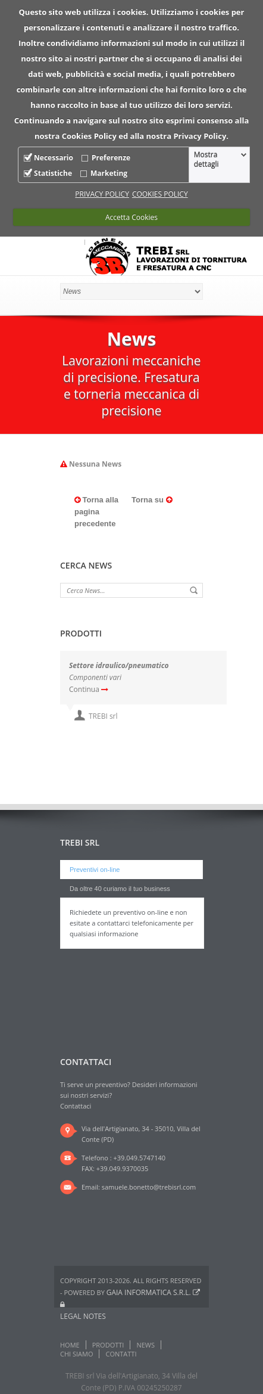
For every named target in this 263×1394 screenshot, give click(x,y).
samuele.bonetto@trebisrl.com (149, 1186)
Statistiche (53, 173)
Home (70, 1344)
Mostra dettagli (206, 159)
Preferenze (111, 158)
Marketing (108, 173)
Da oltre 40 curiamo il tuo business (120, 888)
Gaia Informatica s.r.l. (153, 1292)
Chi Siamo (76, 1353)
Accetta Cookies (131, 217)
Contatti (120, 1353)
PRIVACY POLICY (102, 194)
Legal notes (83, 1316)
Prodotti (108, 1344)
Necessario (53, 158)
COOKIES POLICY (160, 194)
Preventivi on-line (95, 869)
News (145, 1344)
